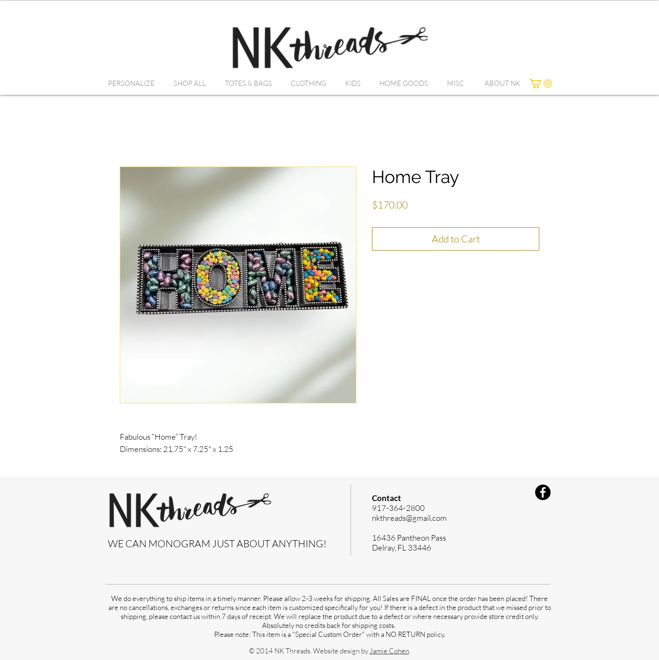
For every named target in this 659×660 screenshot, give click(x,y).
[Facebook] (543, 492)
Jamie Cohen (389, 650)
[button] (131, 83)
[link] (540, 83)
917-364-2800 (398, 508)
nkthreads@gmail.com (409, 518)
